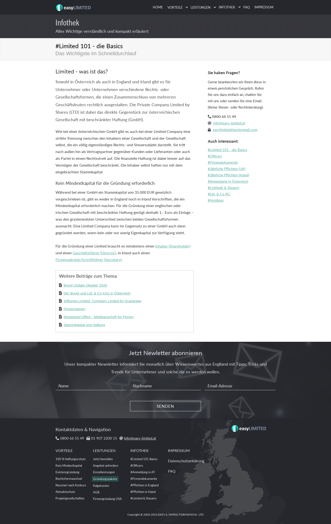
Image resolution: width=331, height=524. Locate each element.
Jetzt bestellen (103, 459)
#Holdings (216, 200)
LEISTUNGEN (104, 450)
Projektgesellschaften (70, 498)
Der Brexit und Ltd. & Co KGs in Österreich (97, 293)
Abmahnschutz (65, 491)
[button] (176, 7)
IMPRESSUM (263, 7)
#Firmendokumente (223, 162)
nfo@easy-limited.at (140, 438)
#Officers (215, 155)
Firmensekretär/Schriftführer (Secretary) (89, 259)
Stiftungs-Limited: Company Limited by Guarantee (102, 301)
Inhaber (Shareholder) (172, 246)
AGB (96, 492)
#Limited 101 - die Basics (227, 149)
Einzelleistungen (104, 472)
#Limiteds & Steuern (223, 187)
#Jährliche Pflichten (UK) (226, 168)
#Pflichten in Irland (143, 491)
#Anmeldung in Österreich (228, 181)
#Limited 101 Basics (144, 459)
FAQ (246, 7)
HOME (158, 7)
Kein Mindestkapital (69, 465)
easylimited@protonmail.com (235, 129)
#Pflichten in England (144, 485)
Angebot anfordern (105, 465)
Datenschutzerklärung (186, 460)
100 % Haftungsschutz (71, 459)
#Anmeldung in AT (142, 472)
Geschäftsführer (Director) (94, 252)
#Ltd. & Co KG (219, 193)
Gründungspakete (105, 479)
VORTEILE (64, 450)
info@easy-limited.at (229, 122)
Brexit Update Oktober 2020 (85, 285)
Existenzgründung (67, 472)
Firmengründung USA (107, 498)
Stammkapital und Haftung (84, 325)
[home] (74, 6)
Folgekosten (101, 485)
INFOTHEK (139, 450)
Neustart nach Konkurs (71, 485)
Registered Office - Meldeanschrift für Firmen (99, 317)
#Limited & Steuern (143, 498)
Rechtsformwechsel (69, 478)
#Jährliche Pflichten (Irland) (228, 174)
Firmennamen (75, 309)
